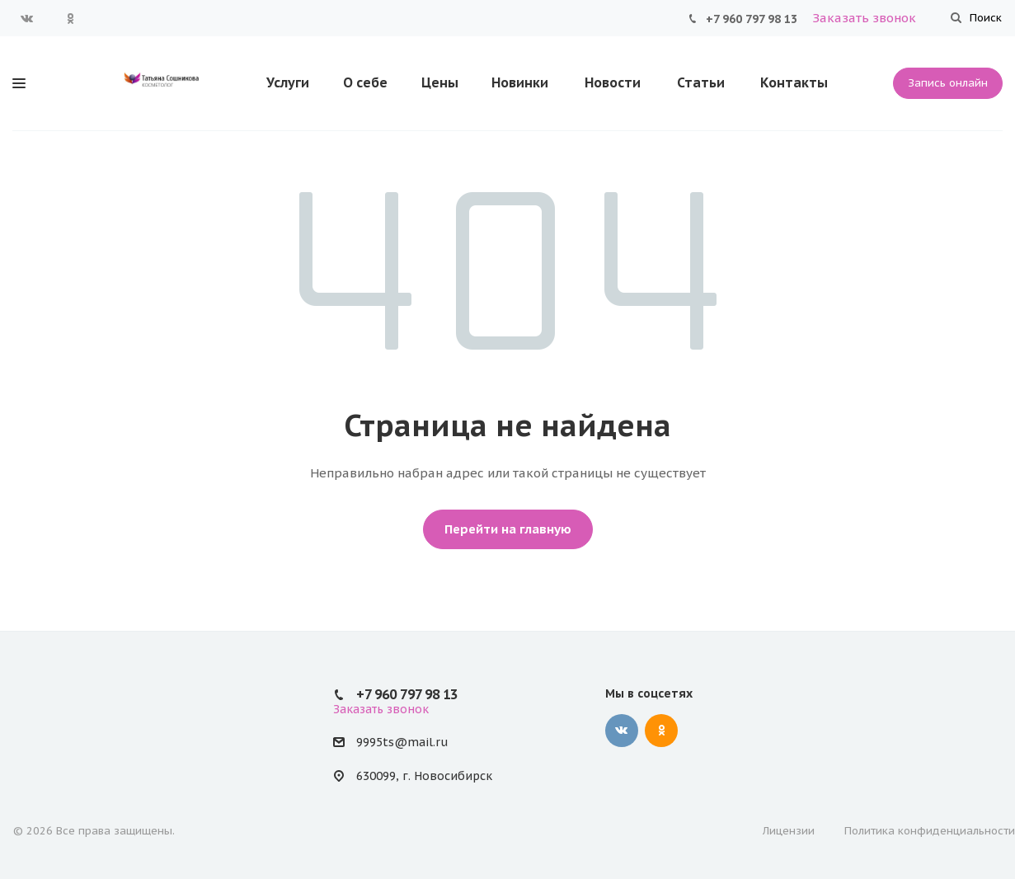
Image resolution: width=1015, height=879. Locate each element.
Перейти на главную (507, 529)
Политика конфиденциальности (929, 831)
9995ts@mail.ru (402, 742)
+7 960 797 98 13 (751, 19)
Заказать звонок (864, 18)
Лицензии (789, 831)
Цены (439, 82)
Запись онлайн (948, 83)
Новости (613, 82)
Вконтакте (27, 18)
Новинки (519, 82)
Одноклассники (70, 18)
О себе (365, 82)
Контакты (794, 82)
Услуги (287, 82)
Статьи (701, 82)
